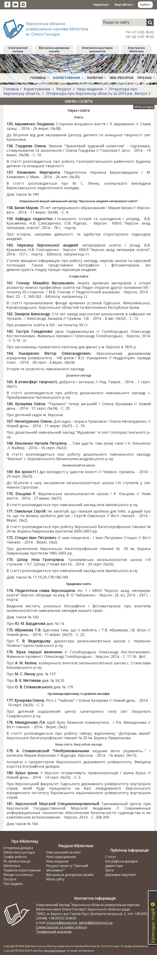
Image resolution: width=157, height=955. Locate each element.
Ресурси (63, 88)
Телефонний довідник (54, 931)
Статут (110, 857)
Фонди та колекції (18, 874)
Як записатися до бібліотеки (17, 863)
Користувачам (37, 88)
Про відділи (12, 883)
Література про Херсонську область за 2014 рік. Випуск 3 (98, 93)
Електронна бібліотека (136, 49)
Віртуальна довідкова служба (54, 49)
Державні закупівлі (120, 874)
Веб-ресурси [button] (121, 78)
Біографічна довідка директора (121, 863)
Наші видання (90, 88)
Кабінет (145, 5)
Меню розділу (143, 107)
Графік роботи (15, 857)
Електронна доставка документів (97, 49)
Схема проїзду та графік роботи (61, 927)
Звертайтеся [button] (124, 5)
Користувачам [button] (68, 78)
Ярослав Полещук (54, 950)
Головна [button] (39, 78)
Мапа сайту (55, 879)
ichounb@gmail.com (62, 922)
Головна (11, 88)
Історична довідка (18, 848)
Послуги (9, 879)
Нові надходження (61, 857)
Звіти (109, 870)
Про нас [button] (146, 78)
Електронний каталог (18, 49)
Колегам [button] (96, 78)
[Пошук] (150, 22)
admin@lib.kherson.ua (96, 922)
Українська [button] (102, 5)
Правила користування (22, 870)
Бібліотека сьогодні (19, 852)
